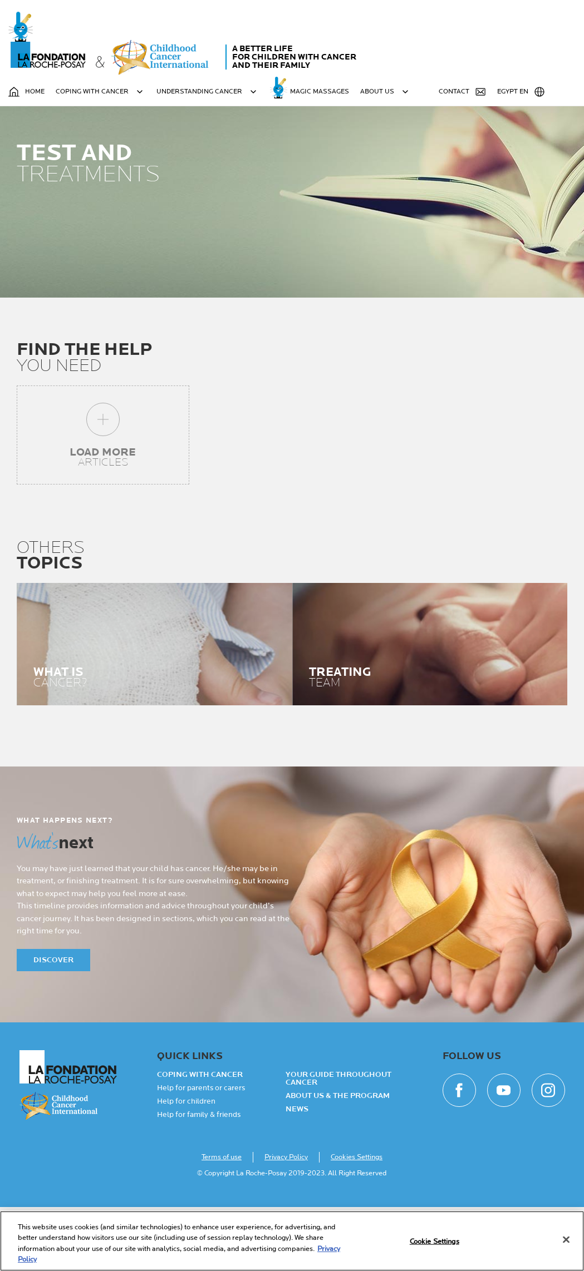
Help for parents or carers (201, 1152)
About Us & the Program (338, 1160)
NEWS (297, 1173)
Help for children (186, 1165)
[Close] (566, 1239)
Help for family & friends (199, 1179)
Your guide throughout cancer (338, 1142)
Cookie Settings (434, 1241)
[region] (292, 1241)
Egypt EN (521, 91)
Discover (53, 1023)
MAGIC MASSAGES (319, 91)
